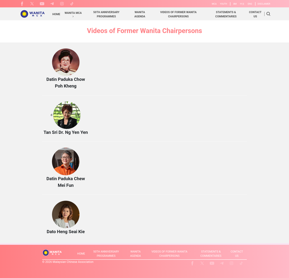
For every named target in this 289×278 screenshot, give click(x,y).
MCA (214, 4)
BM (235, 4)
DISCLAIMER (264, 4)
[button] (73, 14)
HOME (81, 253)
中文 (242, 4)
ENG (250, 4)
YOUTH (223, 4)
